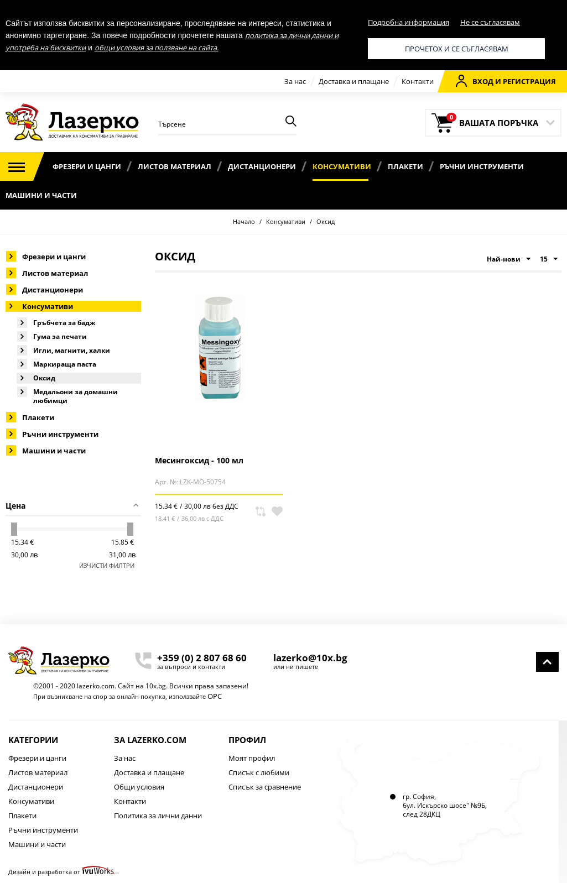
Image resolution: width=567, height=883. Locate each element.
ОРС (214, 696)
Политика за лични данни (158, 815)
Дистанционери (262, 166)
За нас (295, 81)
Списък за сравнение (264, 786)
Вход (474, 80)
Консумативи (342, 166)
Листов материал (174, 166)
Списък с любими (258, 772)
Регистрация (529, 81)
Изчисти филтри (106, 565)
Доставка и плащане (354, 81)
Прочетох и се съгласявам (456, 49)
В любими (277, 511)
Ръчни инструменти (482, 166)
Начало (244, 221)
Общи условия (139, 786)
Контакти (418, 81)
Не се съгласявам (490, 22)
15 (549, 259)
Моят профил (251, 758)
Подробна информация (408, 22)
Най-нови (508, 259)
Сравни (260, 511)
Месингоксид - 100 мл (199, 460)
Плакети (405, 166)
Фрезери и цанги (87, 166)
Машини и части (41, 195)
